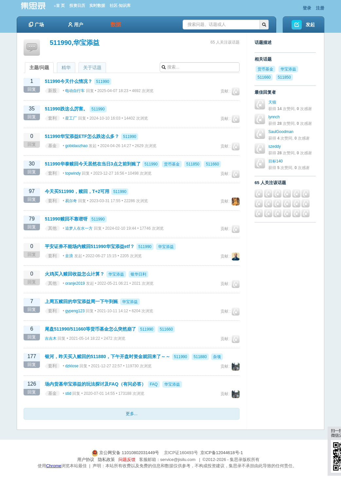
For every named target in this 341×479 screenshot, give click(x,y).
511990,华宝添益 (74, 42)
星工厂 (71, 118)
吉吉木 (51, 338)
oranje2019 (75, 283)
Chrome (53, 465)
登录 (307, 8)
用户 (75, 24)
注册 (320, 8)
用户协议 (85, 459)
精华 (66, 67)
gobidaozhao (76, 146)
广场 (36, 24)
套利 (52, 118)
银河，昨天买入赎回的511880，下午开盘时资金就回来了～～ (107, 356)
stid (68, 393)
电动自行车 (75, 90)
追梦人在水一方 (79, 228)
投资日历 (77, 5)
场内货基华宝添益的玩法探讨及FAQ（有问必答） (95, 384)
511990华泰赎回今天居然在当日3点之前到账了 (93, 163)
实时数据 (97, 5)
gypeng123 (74, 311)
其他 (52, 228)
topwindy (73, 173)
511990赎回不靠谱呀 (66, 218)
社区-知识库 (120, 5)
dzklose (72, 366)
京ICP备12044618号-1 (221, 452)
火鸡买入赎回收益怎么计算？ (74, 274)
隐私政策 (106, 459)
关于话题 (92, 67)
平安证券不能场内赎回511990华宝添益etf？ (90, 246)
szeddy (274, 146)
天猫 (272, 102)
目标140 (275, 161)
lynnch (274, 117)
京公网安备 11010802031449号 (126, 452)
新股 (52, 90)
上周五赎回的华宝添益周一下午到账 (81, 301)
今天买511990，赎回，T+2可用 (77, 191)
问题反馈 (126, 459)
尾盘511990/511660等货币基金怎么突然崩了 (90, 329)
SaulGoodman (281, 131)
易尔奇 (71, 201)
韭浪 (69, 256)
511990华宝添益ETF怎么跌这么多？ (82, 136)
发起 (310, 24)
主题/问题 (39, 67)
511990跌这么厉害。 (66, 108)
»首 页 (59, 5)
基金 (52, 145)
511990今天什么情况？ (68, 81)
